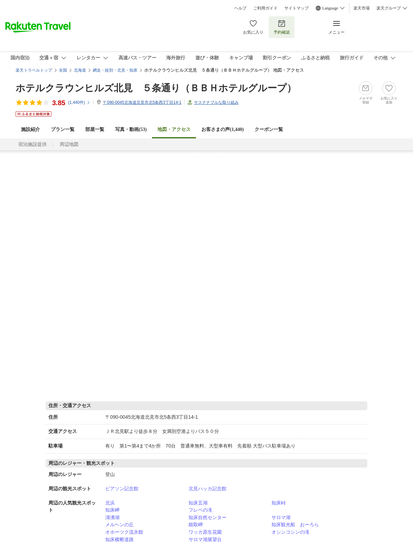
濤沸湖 (112, 517)
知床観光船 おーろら (295, 524)
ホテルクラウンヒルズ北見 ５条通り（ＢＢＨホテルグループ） (156, 88)
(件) (79, 102)
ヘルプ (240, 8)
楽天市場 (361, 8)
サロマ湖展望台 (205, 539)
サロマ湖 (280, 517)
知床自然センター (207, 517)
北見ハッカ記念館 (207, 488)
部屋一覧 (94, 129)
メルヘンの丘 (119, 524)
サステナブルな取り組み (216, 102)
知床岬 (112, 510)
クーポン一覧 (269, 129)
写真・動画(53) (131, 129)
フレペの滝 (200, 510)
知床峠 (278, 503)
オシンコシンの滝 (290, 532)
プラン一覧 (62, 129)
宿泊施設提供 (32, 144)
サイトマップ (296, 8)
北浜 (110, 503)
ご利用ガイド (265, 8)
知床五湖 (198, 503)
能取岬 (196, 524)
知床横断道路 (119, 539)
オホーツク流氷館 (124, 532)
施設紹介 (30, 129)
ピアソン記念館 (121, 488)
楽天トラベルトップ (34, 70)
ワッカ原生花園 (205, 532)
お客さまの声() (222, 129)
